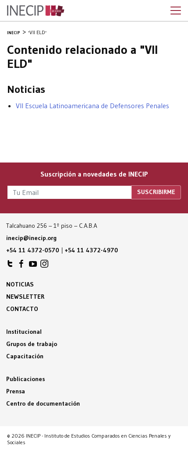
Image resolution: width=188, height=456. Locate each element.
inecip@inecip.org (31, 238)
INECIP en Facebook (21, 266)
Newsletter (25, 296)
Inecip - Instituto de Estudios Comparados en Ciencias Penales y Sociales (35, 11)
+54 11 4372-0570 (32, 250)
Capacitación (24, 356)
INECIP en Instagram (44, 266)
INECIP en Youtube (33, 266)
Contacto (22, 309)
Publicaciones (25, 379)
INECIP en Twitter (10, 266)
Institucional (24, 332)
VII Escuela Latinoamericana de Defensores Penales (92, 105)
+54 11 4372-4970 (91, 250)
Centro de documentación (43, 403)
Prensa (15, 391)
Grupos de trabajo (31, 344)
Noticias (20, 284)
